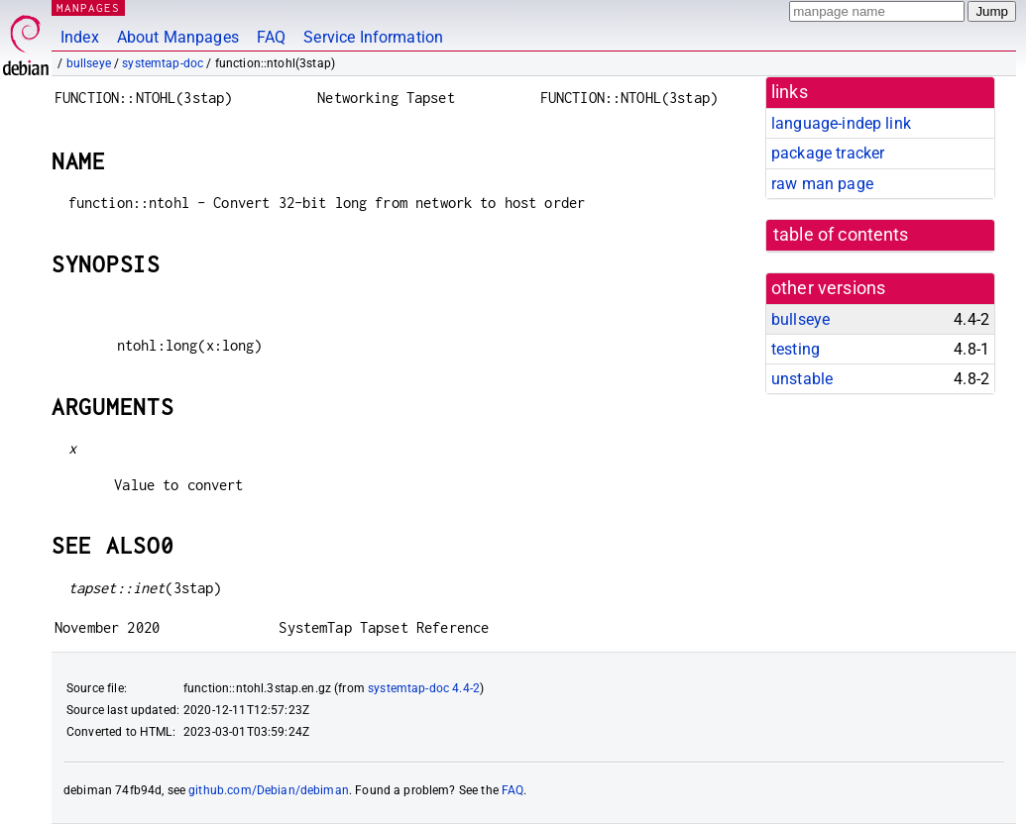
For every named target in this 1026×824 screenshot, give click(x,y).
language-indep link (841, 123)
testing (795, 349)
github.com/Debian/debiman (268, 790)
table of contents (841, 235)
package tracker (827, 153)
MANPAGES (88, 7)
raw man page (822, 183)
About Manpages (178, 37)
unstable (802, 378)
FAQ (271, 37)
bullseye (88, 63)
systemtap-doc (162, 63)
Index (79, 37)
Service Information (373, 37)
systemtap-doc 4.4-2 (424, 688)
